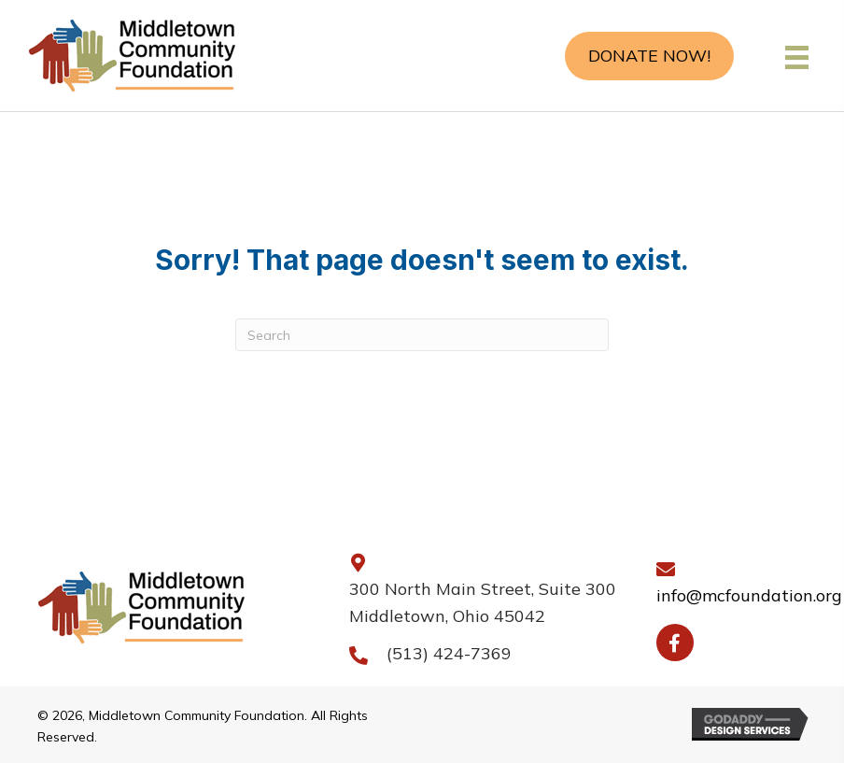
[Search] (422, 334)
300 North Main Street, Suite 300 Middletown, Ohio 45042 (482, 603)
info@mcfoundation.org (749, 595)
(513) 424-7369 (449, 653)
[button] (649, 56)
